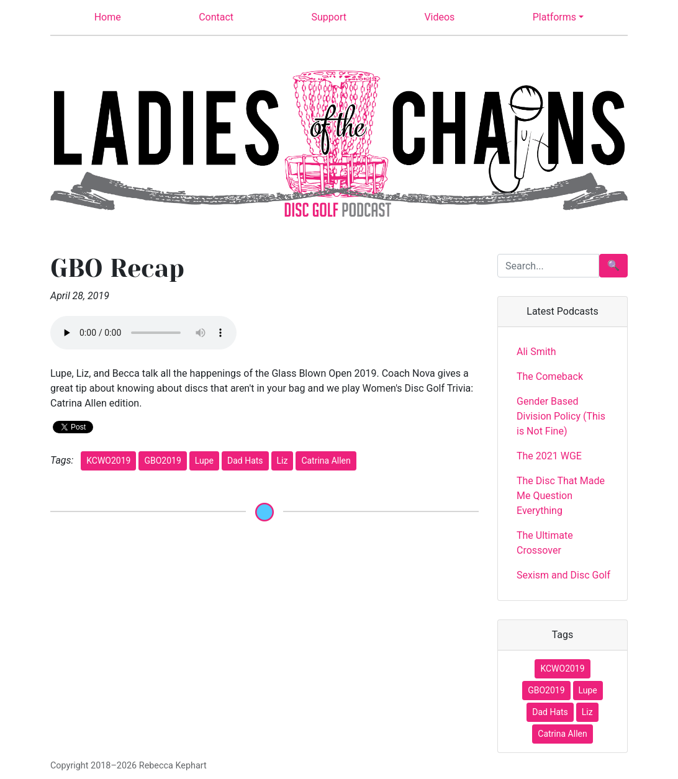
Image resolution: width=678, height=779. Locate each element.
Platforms (554, 17)
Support (329, 17)
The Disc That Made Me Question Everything (561, 495)
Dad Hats (245, 461)
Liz (282, 461)
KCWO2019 (108, 461)
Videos (439, 17)
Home (107, 17)
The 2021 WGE (549, 456)
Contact (216, 17)
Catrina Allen (325, 461)
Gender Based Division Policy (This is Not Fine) (561, 416)
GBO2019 (162, 461)
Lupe (204, 461)
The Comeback (550, 376)
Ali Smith (536, 352)
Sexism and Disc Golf (563, 575)
